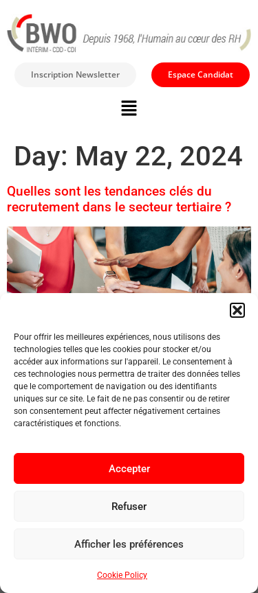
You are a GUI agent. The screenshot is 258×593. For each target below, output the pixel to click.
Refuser (129, 506)
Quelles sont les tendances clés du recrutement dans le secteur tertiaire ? (119, 199)
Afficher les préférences (129, 544)
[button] (237, 310)
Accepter (129, 469)
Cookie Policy (122, 575)
